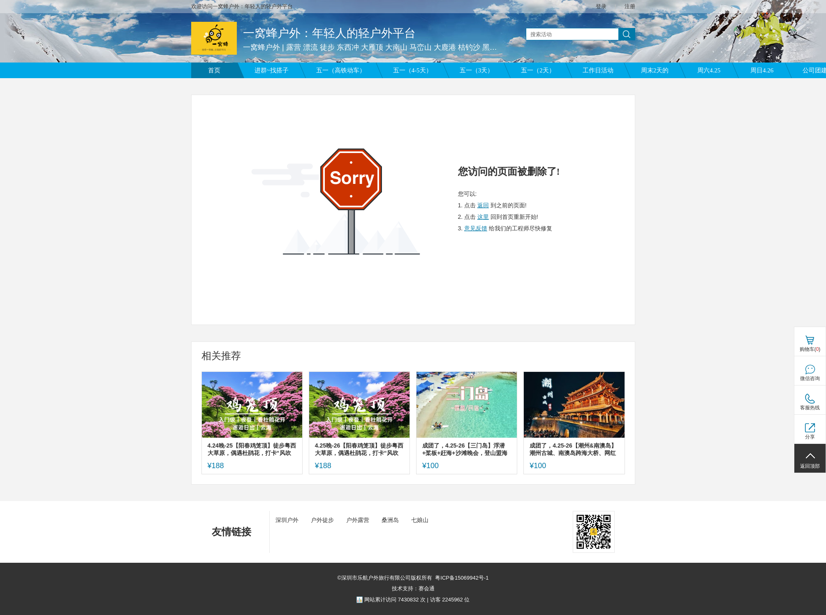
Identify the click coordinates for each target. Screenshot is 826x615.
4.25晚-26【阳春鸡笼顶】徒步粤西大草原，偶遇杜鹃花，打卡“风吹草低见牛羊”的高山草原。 (359, 449)
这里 (483, 217)
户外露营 (357, 520)
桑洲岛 (390, 520)
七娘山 (419, 520)
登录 (601, 6)
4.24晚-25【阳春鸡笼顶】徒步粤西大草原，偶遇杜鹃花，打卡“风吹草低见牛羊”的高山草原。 (252, 449)
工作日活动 (598, 70)
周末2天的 (655, 70)
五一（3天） (477, 70)
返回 (483, 205)
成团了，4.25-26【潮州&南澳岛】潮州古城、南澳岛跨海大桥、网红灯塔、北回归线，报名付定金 (573, 449)
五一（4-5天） (412, 70)
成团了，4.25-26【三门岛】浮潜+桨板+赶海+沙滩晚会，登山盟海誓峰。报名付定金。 (464, 449)
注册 (630, 6)
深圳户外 (286, 520)
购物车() (810, 349)
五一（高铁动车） (341, 70)
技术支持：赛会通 (413, 588)
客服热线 (810, 408)
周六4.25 (708, 70)
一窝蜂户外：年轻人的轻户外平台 (329, 33)
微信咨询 (810, 378)
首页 (214, 70)
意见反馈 (475, 228)
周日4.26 (761, 70)
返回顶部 (810, 466)
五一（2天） (538, 70)
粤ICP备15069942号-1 (461, 578)
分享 (810, 437)
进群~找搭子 (272, 70)
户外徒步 (322, 520)
